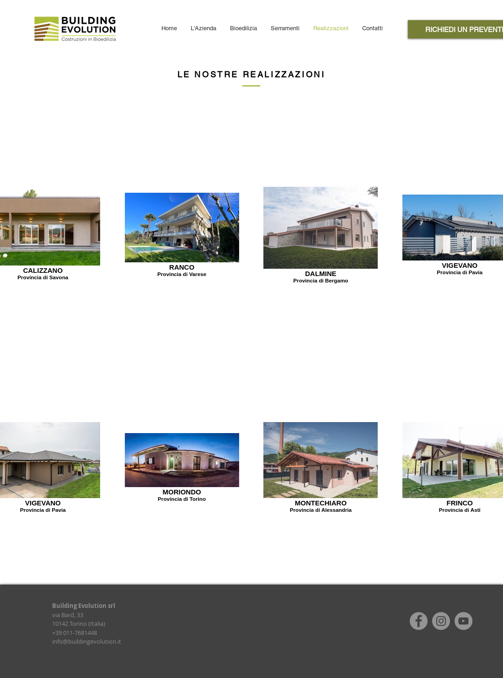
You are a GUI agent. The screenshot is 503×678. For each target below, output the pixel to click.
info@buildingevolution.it (86, 641)
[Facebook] (419, 621)
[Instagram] (441, 621)
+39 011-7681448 (74, 633)
